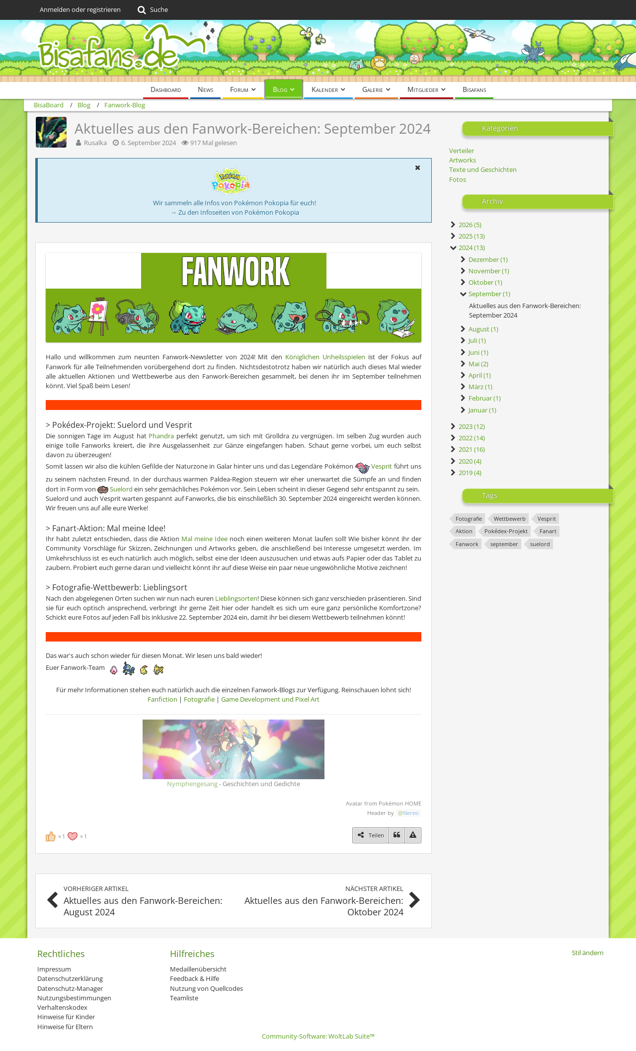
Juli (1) (472, 340)
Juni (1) (473, 352)
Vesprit (381, 466)
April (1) (475, 375)
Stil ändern (588, 952)
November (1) (484, 270)
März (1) (475, 386)
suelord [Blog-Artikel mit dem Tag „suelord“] (540, 544)
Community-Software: (318, 1036)
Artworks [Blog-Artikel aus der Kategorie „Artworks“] (462, 160)
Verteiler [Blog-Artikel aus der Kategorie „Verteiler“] (461, 150)
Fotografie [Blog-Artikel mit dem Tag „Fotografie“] (469, 518)
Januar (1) (477, 409)
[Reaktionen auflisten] (67, 835)
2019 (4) (465, 472)
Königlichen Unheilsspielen (325, 356)
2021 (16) (467, 449)
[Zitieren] (396, 835)
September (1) (484, 293)
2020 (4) (465, 461)
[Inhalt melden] (412, 835)
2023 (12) (467, 426)
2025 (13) (467, 236)
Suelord (121, 489)
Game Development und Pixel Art (270, 699)
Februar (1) (480, 398)
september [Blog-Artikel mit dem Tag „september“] (504, 544)
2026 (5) (465, 224)
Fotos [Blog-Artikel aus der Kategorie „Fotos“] (457, 179)
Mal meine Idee (204, 538)
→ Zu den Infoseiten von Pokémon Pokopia (234, 212)
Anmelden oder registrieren (80, 9)
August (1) (478, 328)
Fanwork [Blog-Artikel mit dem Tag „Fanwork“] (467, 544)
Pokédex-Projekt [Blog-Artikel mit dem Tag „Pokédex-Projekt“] (506, 531)
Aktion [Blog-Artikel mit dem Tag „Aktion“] (464, 531)
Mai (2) (473, 363)
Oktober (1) (480, 282)
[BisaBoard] (318, 51)
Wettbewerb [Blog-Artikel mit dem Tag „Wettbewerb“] (510, 518)
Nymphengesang (192, 783)
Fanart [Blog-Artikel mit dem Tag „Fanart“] (548, 531)
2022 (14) (467, 437)
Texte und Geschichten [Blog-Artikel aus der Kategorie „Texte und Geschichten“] (483, 169)
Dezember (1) (483, 259)
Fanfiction (162, 699)
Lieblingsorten (236, 598)
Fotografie (199, 699)
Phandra (161, 435)
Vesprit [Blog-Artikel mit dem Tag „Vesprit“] (547, 518)
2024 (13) (467, 247)
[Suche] (151, 10)
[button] (417, 167)
